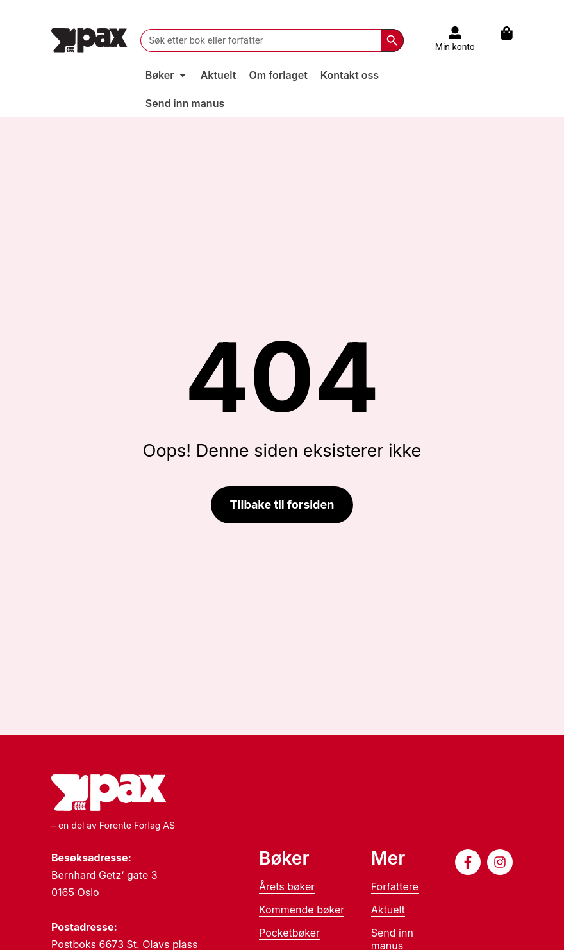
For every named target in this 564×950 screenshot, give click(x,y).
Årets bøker (287, 886)
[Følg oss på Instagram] (500, 862)
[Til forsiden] (89, 40)
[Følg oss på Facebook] (468, 862)
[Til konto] (455, 32)
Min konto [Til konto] (455, 47)
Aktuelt (388, 909)
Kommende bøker (301, 909)
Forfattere (395, 886)
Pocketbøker (289, 932)
